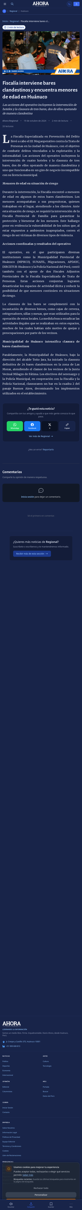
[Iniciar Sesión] (76, 4)
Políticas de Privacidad (11, 1137)
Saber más (28, 1174)
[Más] (71, 1205)
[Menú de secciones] (4, 4)
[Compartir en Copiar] (67, 426)
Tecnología (47, 1066)
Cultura (46, 1061)
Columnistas (7, 1091)
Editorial (5, 1087)
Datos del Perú (48, 1096)
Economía (6, 1070)
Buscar (45, 1091)
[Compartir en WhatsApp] (15, 426)
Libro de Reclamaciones (11, 1155)
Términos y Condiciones (11, 1146)
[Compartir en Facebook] (32, 426)
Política (5, 1061)
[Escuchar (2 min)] (11, 1205)
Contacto (5, 1112)
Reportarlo (48, 449)
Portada (46, 1087)
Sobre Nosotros (8, 1128)
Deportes (6, 1066)
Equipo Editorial (8, 1141)
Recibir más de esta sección (32, 553)
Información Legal (9, 1132)
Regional (13, 11)
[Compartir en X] (50, 426)
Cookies (5, 1151)
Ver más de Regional (41, 436)
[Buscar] (12, 4)
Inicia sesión (27, 496)
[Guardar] (51, 1205)
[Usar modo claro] (69, 4)
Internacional (7, 1075)
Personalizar (41, 1194)
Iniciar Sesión (7, 1107)
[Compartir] (31, 1205)
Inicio (5, 21)
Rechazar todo (41, 1188)
